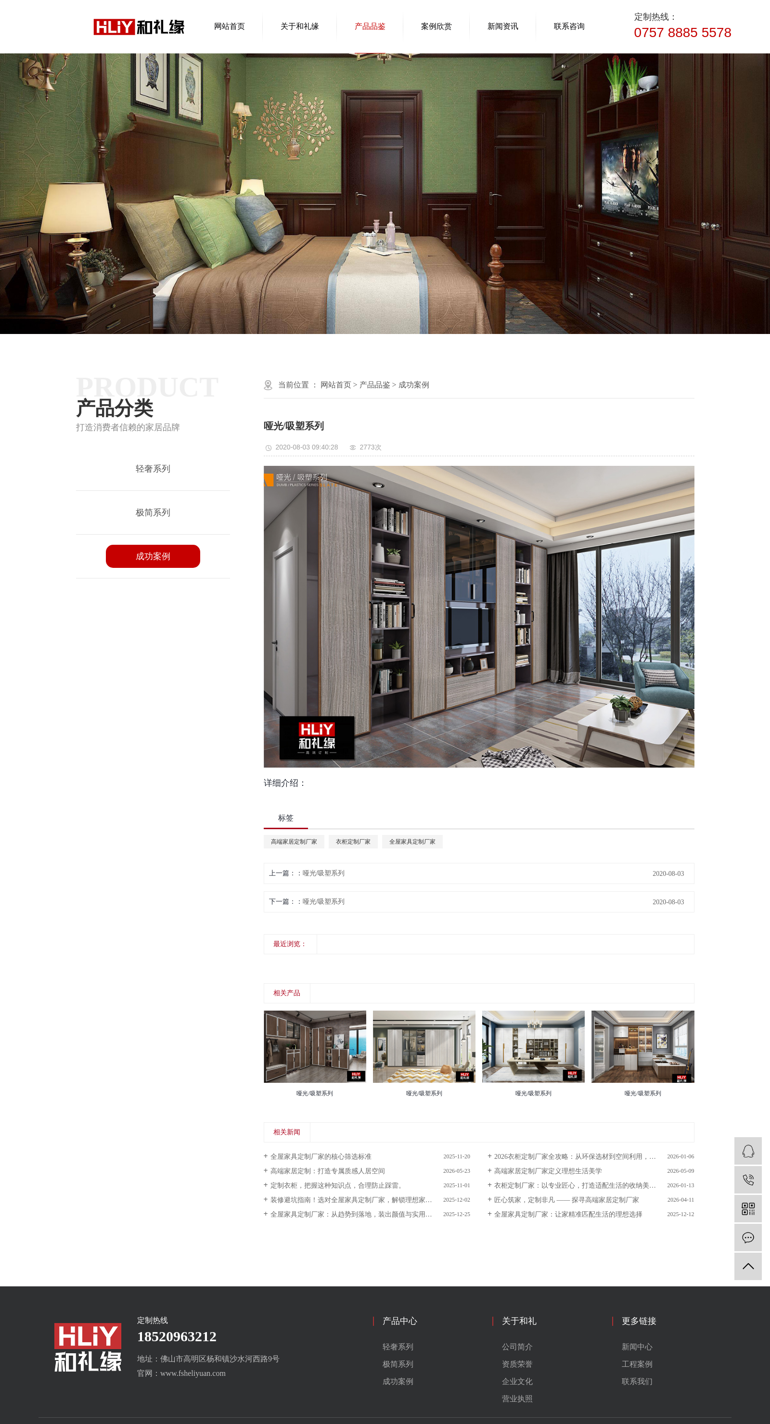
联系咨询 (569, 26)
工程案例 (637, 1364)
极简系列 (153, 512)
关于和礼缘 (300, 26)
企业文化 (517, 1381)
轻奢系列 (153, 469)
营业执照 (517, 1399)
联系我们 (637, 1381)
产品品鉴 (370, 26)
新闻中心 (637, 1347)
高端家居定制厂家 (294, 841)
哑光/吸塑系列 (324, 873)
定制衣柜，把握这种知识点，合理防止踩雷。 (337, 1185)
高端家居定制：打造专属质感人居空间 (327, 1171)
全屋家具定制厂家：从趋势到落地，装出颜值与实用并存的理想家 (368, 1214)
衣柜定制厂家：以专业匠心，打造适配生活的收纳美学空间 (581, 1185)
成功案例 (153, 556)
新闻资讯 (503, 26)
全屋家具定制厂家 (412, 841)
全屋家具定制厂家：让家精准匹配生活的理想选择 (568, 1214)
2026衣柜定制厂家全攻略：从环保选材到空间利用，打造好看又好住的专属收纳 (594, 1156)
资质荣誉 (517, 1364)
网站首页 (229, 26)
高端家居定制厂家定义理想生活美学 (548, 1171)
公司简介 (517, 1347)
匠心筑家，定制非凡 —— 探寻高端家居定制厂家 (566, 1200)
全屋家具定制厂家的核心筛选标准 (321, 1156)
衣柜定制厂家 (353, 841)
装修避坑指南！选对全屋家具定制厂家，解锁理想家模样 (354, 1200)
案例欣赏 (436, 26)
